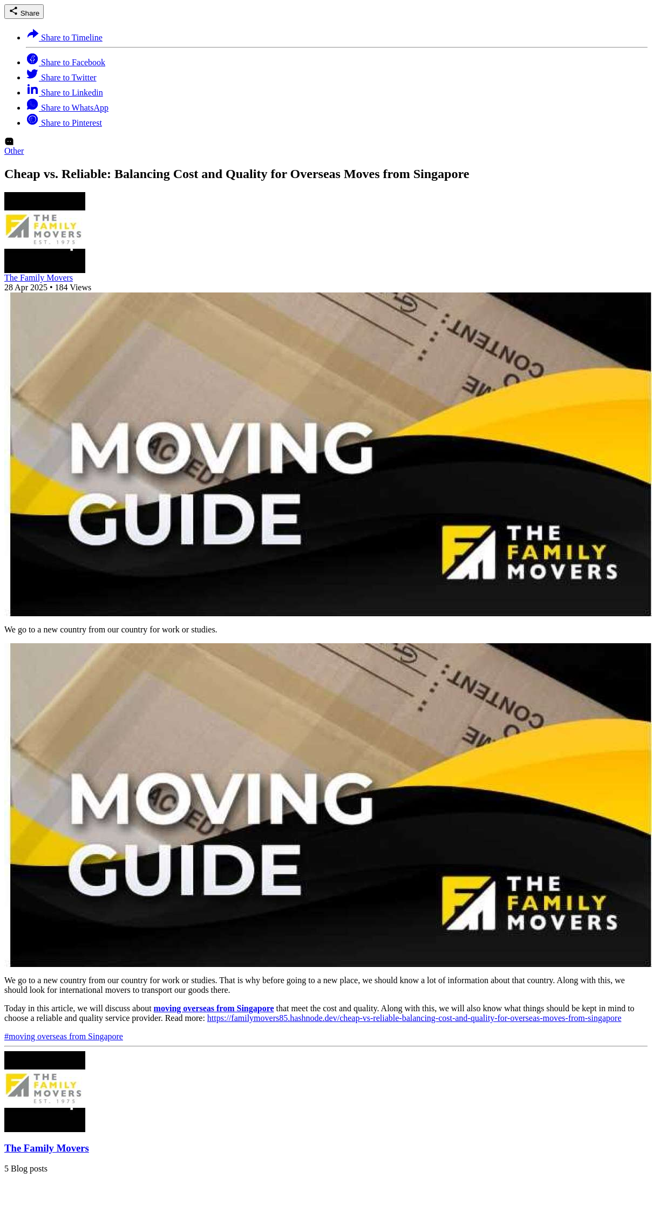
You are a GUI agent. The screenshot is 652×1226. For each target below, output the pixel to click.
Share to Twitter (61, 77)
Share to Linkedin (64, 92)
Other (14, 150)
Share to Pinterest (64, 122)
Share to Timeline (64, 37)
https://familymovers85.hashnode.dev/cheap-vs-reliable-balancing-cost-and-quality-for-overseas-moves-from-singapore (414, 1018)
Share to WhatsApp (67, 107)
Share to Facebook (65, 62)
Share (24, 11)
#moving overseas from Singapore (63, 1036)
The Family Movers (38, 277)
